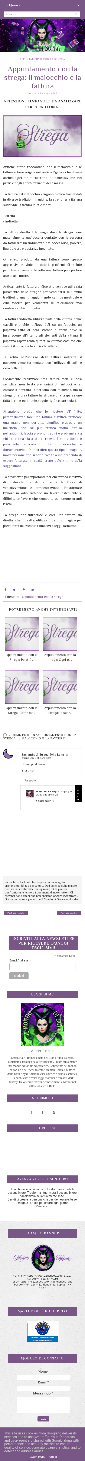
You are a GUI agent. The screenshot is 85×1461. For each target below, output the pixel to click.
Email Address (20, 960)
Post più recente (15, 913)
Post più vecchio (69, 913)
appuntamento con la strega (42, 59)
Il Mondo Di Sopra (47, 791)
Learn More (37, 1456)
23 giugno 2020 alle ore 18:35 (45, 756)
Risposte (30, 780)
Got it (53, 1456)
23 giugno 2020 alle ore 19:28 (54, 793)
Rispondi (28, 770)
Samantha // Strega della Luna (43, 754)
